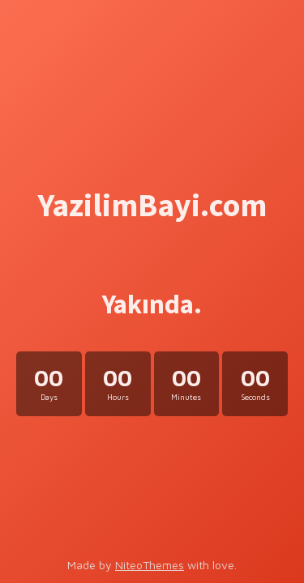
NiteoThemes (149, 565)
